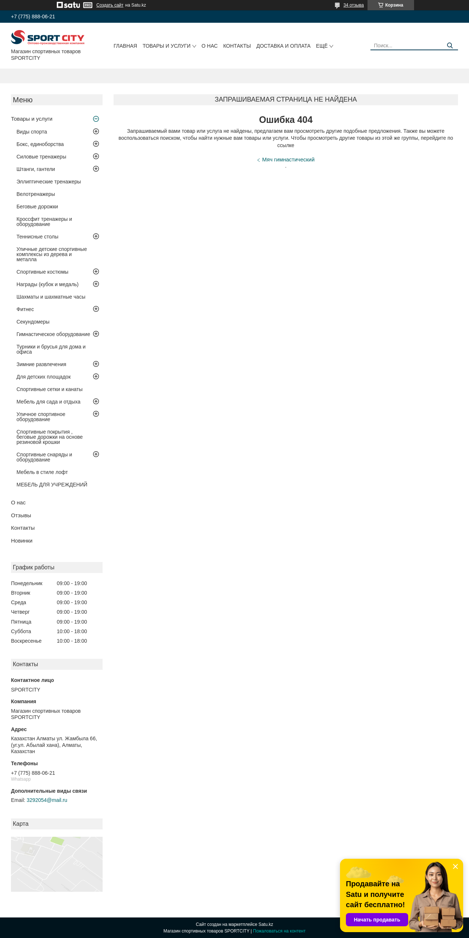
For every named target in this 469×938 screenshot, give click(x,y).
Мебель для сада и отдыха (48, 402)
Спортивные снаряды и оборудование (44, 457)
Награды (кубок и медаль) (47, 284)
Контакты (237, 46)
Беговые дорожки (37, 206)
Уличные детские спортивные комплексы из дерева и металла (51, 254)
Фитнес (25, 309)
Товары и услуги (167, 46)
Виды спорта (31, 132)
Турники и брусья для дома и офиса (51, 349)
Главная (125, 46)
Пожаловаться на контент (279, 931)
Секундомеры (32, 322)
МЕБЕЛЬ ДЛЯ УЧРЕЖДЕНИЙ (51, 485)
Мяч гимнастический (288, 159)
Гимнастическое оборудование (53, 334)
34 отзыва (353, 5)
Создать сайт (109, 5)
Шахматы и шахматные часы (50, 297)
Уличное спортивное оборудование (40, 416)
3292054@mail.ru (47, 800)
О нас (210, 46)
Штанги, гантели (35, 169)
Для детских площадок (43, 377)
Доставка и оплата (283, 46)
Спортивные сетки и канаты (49, 389)
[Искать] (450, 45)
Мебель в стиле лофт (42, 472)
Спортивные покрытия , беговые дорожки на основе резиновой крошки (49, 437)
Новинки (22, 540)
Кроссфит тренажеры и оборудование (44, 221)
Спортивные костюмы (42, 272)
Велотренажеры (35, 194)
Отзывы (21, 515)
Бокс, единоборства (40, 144)
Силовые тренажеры (41, 157)
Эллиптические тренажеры (48, 182)
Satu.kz (265, 924)
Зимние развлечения (41, 364)
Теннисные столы (37, 237)
